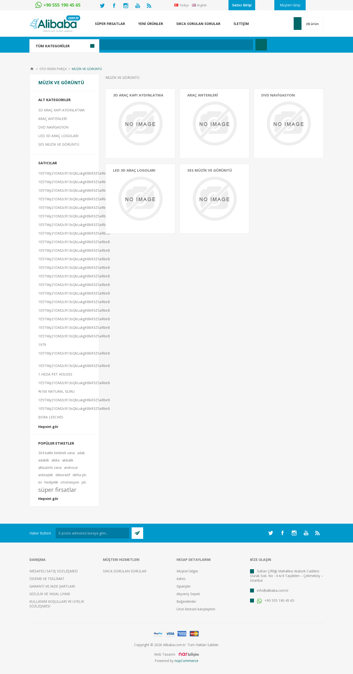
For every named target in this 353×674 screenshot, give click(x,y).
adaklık (43, 460)
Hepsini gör (48, 426)
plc (84, 482)
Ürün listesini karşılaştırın (195, 609)
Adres (181, 578)
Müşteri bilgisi (187, 571)
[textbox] (150, 44)
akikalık (67, 460)
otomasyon (70, 482)
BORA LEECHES (50, 417)
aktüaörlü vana (50, 467)
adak (81, 452)
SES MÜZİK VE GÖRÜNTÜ (209, 170)
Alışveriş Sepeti (188, 593)
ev (40, 482)
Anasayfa (31, 69)
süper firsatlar (57, 489)
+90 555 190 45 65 (275, 600)
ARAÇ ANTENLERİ (202, 95)
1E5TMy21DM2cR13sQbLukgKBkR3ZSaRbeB (74, 173)
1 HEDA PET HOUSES (55, 374)
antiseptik (45, 475)
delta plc (80, 475)
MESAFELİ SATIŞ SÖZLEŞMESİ (53, 571)
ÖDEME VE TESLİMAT (46, 578)
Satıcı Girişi (242, 5)
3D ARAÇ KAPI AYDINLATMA (138, 95)
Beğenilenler (186, 601)
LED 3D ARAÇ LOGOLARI (134, 170)
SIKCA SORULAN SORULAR (124, 571)
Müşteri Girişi (290, 5)
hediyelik (51, 482)
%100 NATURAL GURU (56, 391)
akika (55, 460)
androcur (71, 467)
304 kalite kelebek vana (56, 452)
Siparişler (183, 586)
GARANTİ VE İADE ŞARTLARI (52, 586)
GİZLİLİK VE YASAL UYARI (49, 593)
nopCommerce (186, 660)
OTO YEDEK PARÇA (53, 69)
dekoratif (62, 475)
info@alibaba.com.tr (273, 590)
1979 (42, 344)
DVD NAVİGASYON (278, 95)
